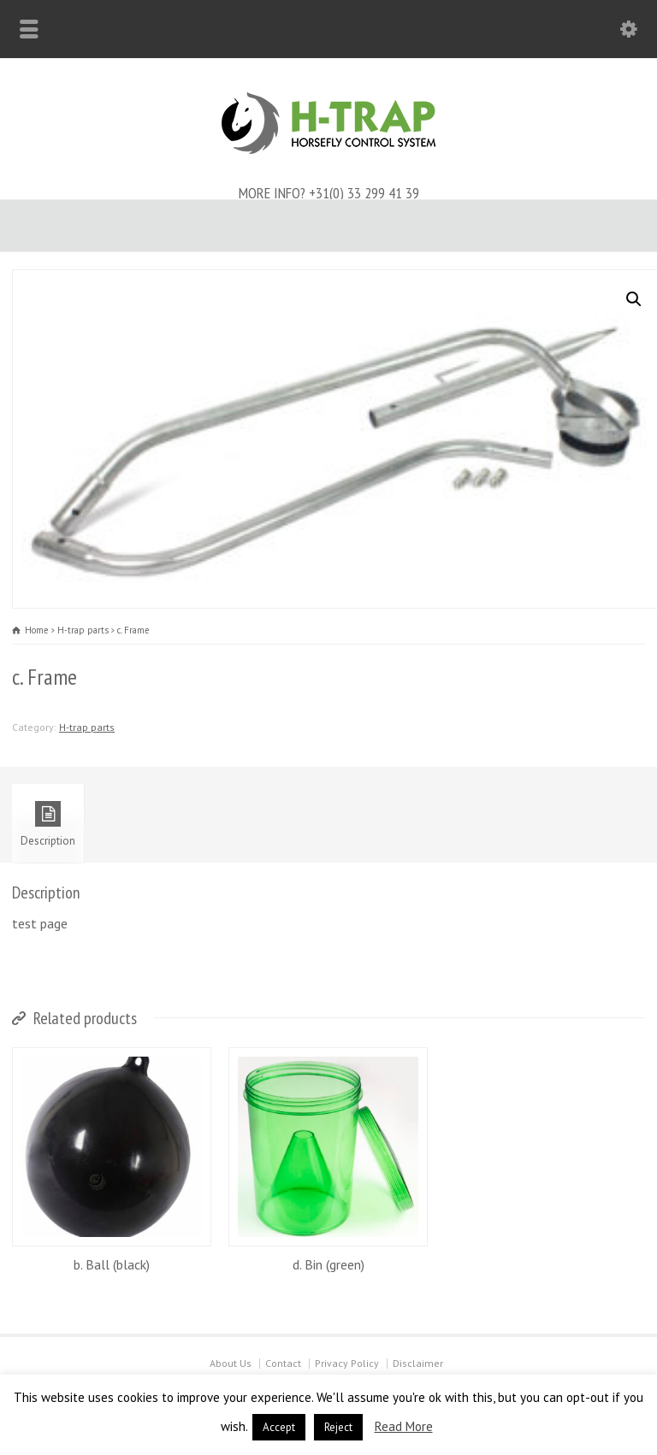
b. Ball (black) (112, 1264)
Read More (404, 1426)
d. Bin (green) (328, 1264)
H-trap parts (83, 630)
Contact (283, 1363)
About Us (231, 1363)
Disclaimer (418, 1363)
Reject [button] (338, 1427)
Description (48, 824)
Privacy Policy (347, 1363)
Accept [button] (279, 1427)
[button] (634, 299)
